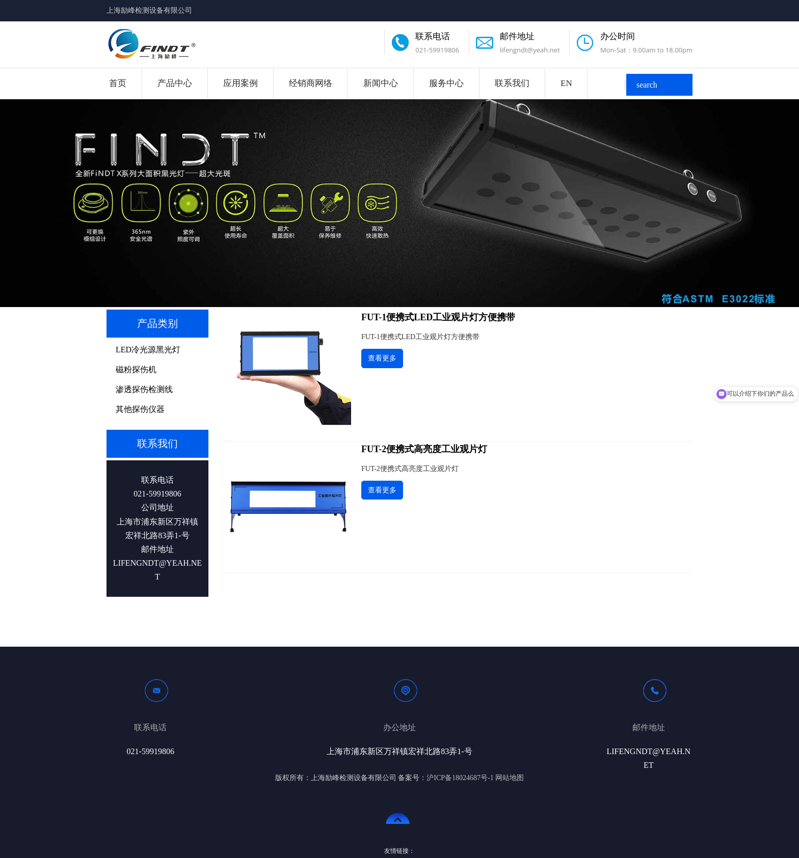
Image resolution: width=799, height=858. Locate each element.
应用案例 (240, 83)
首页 (117, 83)
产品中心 (174, 83)
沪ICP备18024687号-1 (460, 778)
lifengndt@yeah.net (530, 49)
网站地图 (509, 778)
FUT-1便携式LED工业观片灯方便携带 (438, 317)
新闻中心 (380, 83)
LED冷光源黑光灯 (148, 349)
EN (566, 83)
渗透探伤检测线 (144, 389)
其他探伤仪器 (140, 409)
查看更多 (382, 358)
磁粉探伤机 (136, 369)
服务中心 (446, 83)
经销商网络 (310, 83)
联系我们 (512, 83)
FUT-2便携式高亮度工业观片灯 (424, 449)
